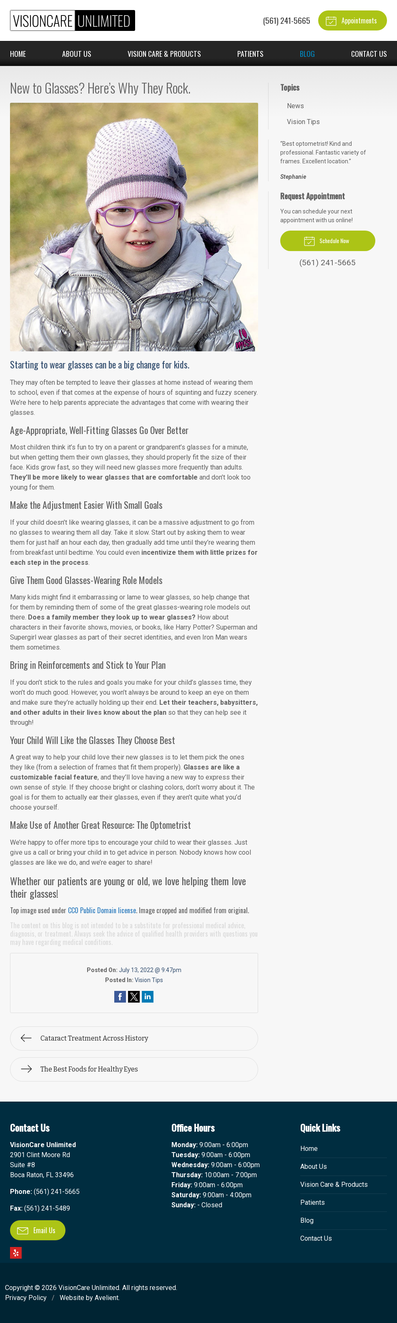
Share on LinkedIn (147, 997)
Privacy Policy (26, 1298)
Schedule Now (326, 240)
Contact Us (369, 53)
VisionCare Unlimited (88, 1288)
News (295, 106)
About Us (76, 53)
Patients (250, 53)
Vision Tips (149, 980)
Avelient (106, 1298)
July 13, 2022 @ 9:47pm (150, 970)
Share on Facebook (120, 997)
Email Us (36, 1230)
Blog (307, 53)
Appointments (351, 20)
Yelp (16, 1253)
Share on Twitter (134, 997)
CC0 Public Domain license (102, 910)
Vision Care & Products (164, 53)
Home (18, 53)
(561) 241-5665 (286, 20)
